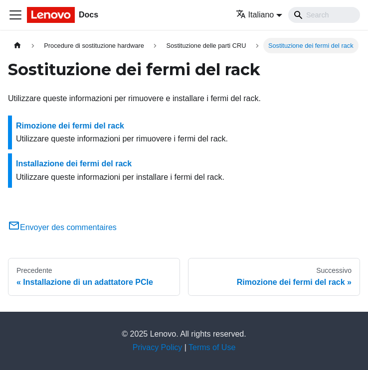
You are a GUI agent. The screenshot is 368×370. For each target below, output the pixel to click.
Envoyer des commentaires (62, 227)
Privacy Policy (158, 347)
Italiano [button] (255, 14)
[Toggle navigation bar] (15, 14)
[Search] (324, 15)
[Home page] (17, 45)
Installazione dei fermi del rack (74, 163)
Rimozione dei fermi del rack (70, 126)
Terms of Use (211, 347)
